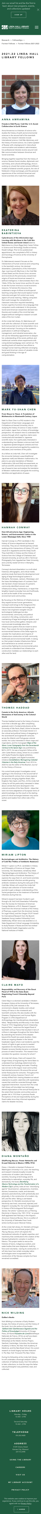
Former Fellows (8, 43)
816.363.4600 (20, 1435)
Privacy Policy (20, 1490)
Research (6, 40)
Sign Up (19, 15)
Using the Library (20, 1460)
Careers (20, 1467)
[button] (36, 27)
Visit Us (20, 1475)
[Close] (38, 10)
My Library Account (20, 1482)
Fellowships (17, 40)
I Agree (21, 1509)
